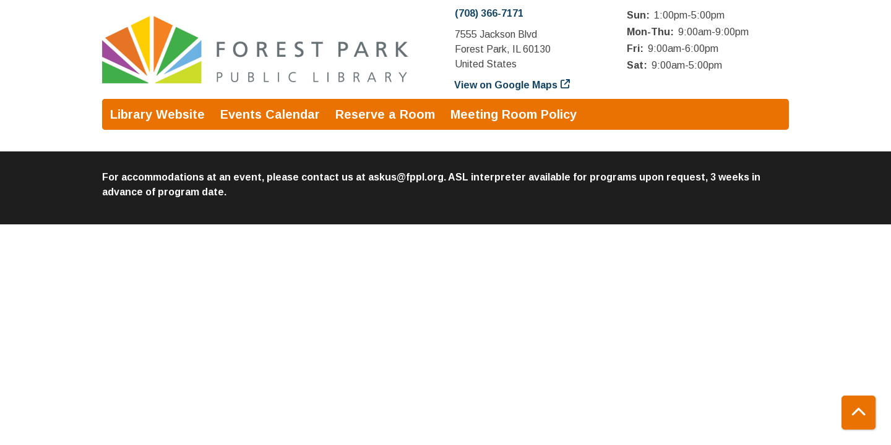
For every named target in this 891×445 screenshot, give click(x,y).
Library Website (157, 114)
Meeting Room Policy (513, 114)
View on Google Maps (506, 85)
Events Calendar (270, 114)
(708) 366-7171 (489, 13)
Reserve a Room (385, 114)
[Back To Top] (859, 413)
